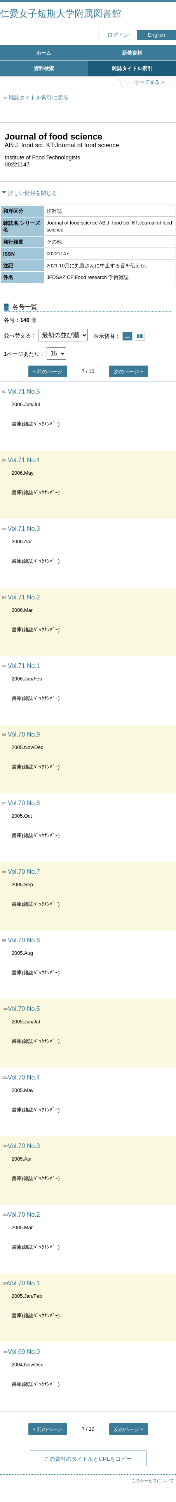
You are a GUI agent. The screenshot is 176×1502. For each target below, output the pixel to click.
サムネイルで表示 (140, 336)
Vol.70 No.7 (24, 871)
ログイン (118, 35)
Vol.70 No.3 (24, 1146)
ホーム (43, 53)
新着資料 (132, 53)
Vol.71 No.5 (24, 391)
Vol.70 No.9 (24, 734)
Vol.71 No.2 (24, 597)
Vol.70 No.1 (24, 1283)
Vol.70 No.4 (24, 1077)
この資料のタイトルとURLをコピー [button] (88, 1459)
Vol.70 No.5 (24, 1008)
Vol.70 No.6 (24, 940)
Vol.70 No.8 (24, 803)
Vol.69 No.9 (24, 1351)
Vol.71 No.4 (24, 460)
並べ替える (17, 335)
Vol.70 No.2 (24, 1214)
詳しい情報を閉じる (32, 193)
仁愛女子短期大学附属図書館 (60, 13)
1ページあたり (22, 353)
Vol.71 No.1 (24, 666)
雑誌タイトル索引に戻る (38, 97)
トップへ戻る (162, 1480)
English (157, 35)
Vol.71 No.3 (24, 528)
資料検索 (44, 68)
